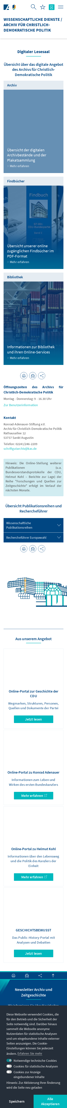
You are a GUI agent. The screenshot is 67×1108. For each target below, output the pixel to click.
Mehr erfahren (34, 795)
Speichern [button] (16, 1101)
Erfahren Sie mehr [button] (30, 1053)
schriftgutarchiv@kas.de (20, 448)
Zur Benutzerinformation (21, 405)
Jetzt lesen (33, 719)
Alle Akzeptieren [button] (50, 1101)
